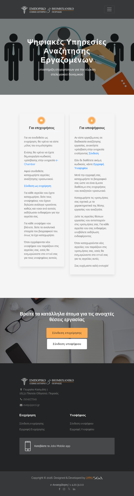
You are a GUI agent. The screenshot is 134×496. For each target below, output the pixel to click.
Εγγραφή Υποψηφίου (82, 429)
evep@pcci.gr (29, 405)
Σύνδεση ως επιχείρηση (37, 185)
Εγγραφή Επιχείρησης (32, 429)
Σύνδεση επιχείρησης (67, 333)
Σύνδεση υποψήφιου (67, 344)
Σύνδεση (94, 153)
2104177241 (28, 399)
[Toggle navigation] (109, 9)
